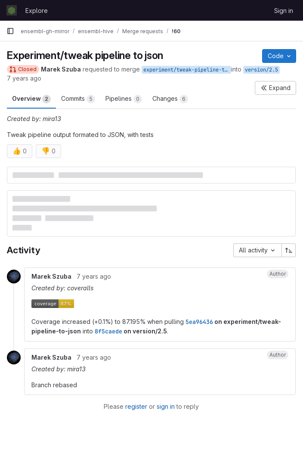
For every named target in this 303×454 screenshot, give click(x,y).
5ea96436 (199, 322)
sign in (166, 406)
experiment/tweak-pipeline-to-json (187, 69)
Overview (31, 99)
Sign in (283, 10)
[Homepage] (12, 10)
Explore (36, 10)
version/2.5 (261, 69)
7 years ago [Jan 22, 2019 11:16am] (24, 78)
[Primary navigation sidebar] (10, 31)
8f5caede (108, 331)
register (136, 406)
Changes (170, 99)
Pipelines (123, 99)
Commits (78, 99)
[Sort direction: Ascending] (289, 250)
